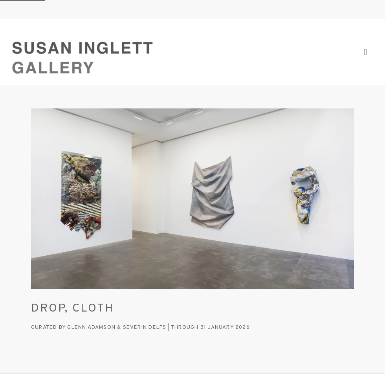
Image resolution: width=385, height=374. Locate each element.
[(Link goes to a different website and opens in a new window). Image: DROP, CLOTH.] (192, 198)
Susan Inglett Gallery (82, 52)
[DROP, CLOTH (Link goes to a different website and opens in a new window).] (192, 308)
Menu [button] (367, 52)
